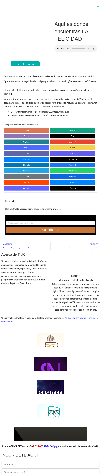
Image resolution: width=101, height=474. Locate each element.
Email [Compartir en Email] (14, 156)
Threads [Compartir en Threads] (35, 161)
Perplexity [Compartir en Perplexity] (14, 138)
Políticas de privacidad (75, 291)
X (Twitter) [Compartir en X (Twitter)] (76, 144)
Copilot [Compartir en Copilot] (14, 144)
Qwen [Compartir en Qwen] (34, 144)
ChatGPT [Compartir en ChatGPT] (34, 132)
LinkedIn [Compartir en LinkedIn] (14, 150)
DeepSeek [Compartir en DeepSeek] (55, 138)
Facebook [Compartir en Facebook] (34, 150)
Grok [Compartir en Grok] (76, 132)
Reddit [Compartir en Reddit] (55, 156)
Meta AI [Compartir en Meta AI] (55, 144)
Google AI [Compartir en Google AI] (34, 138)
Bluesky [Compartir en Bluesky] (76, 156)
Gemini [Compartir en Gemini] (55, 132)
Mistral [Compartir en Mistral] (76, 138)
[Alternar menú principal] (98, 7)
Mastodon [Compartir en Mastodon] (14, 161)
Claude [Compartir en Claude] (13, 132)
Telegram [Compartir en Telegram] (55, 150)
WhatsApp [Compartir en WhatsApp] (76, 150)
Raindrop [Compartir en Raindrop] (34, 156)
